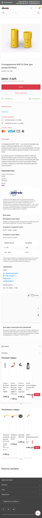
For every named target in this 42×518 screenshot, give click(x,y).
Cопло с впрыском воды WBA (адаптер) (21, 387)
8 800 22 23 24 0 (34, 1)
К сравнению (36, 99)
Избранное (35, 8)
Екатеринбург (8, 2)
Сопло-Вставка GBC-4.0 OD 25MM (6, 387)
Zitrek (3, 185)
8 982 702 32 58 (23, 3)
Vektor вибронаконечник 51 (32, 437)
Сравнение (31, 8)
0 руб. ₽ (40, 8)
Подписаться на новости (11, 501)
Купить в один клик (21, 93)
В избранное (9, 99)
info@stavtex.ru (34, 3)
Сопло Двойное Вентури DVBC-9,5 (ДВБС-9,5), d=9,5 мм (14, 388)
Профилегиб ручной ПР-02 (15, 437)
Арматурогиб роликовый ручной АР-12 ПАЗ (7, 438)
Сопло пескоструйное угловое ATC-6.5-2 (31, 386)
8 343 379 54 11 (23, 1)
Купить (21, 87)
